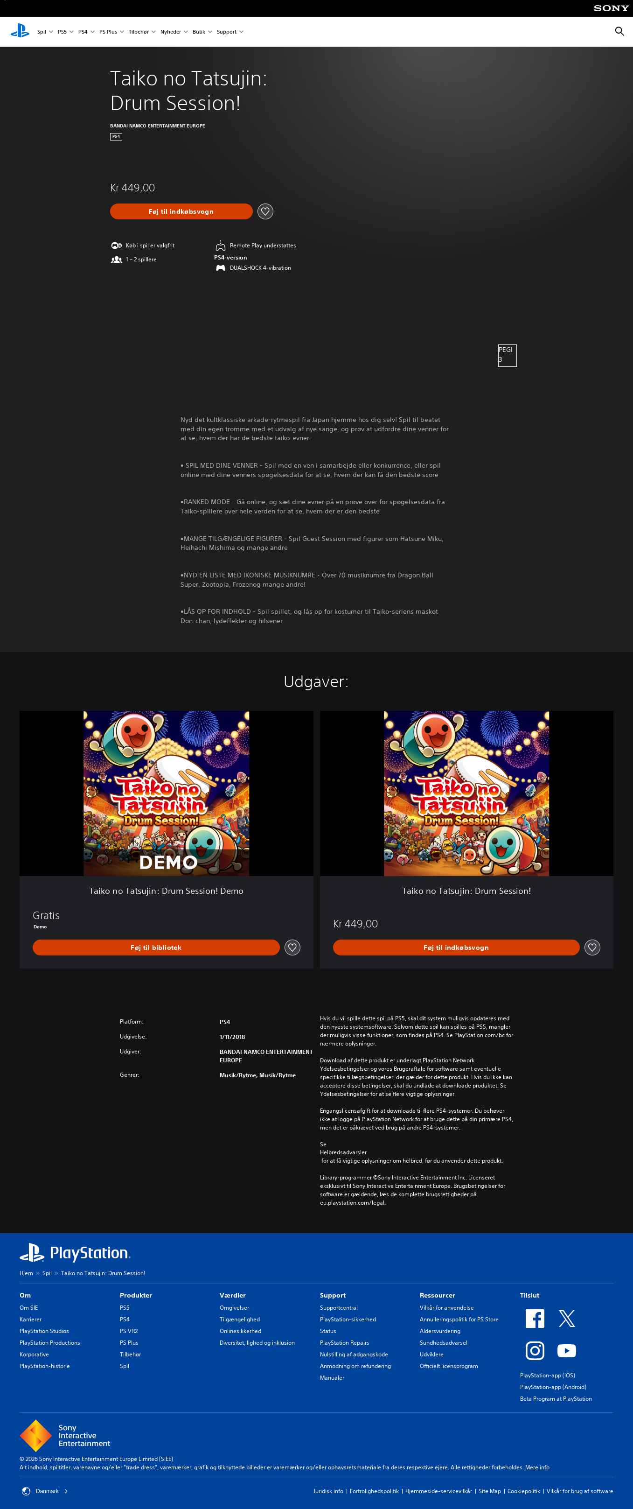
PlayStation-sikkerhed (348, 1319)
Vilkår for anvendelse (447, 1308)
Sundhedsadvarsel (443, 1343)
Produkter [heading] (136, 1295)
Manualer (332, 1378)
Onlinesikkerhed (240, 1331)
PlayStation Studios (44, 1331)
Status (328, 1331)
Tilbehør (139, 31)
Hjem (26, 1273)
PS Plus (108, 31)
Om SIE (29, 1308)
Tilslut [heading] (529, 1295)
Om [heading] (25, 1295)
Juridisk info (328, 1491)
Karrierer (31, 1319)
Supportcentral (339, 1308)
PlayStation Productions (50, 1343)
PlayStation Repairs (344, 1343)
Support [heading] (333, 1295)
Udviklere (432, 1354)
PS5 (62, 31)
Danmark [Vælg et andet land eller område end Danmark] (45, 1491)
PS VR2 (129, 1331)
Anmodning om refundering (355, 1366)
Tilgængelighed (240, 1319)
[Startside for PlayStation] (20, 31)
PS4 (83, 31)
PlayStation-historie (45, 1366)
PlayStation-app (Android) (553, 1387)
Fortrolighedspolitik (374, 1491)
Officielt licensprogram (449, 1366)
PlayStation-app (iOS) (547, 1375)
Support (227, 31)
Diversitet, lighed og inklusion (257, 1343)
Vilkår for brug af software (580, 1491)
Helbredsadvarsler (343, 1152)
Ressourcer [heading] (437, 1295)
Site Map (490, 1491)
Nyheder (170, 31)
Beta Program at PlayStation (556, 1399)
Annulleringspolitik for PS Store (459, 1319)
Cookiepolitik (524, 1491)
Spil (41, 31)
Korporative (34, 1354)
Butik (199, 31)
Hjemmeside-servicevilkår (438, 1491)
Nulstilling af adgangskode (354, 1354)
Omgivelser (234, 1308)
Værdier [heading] (233, 1295)
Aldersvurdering (440, 1331)
